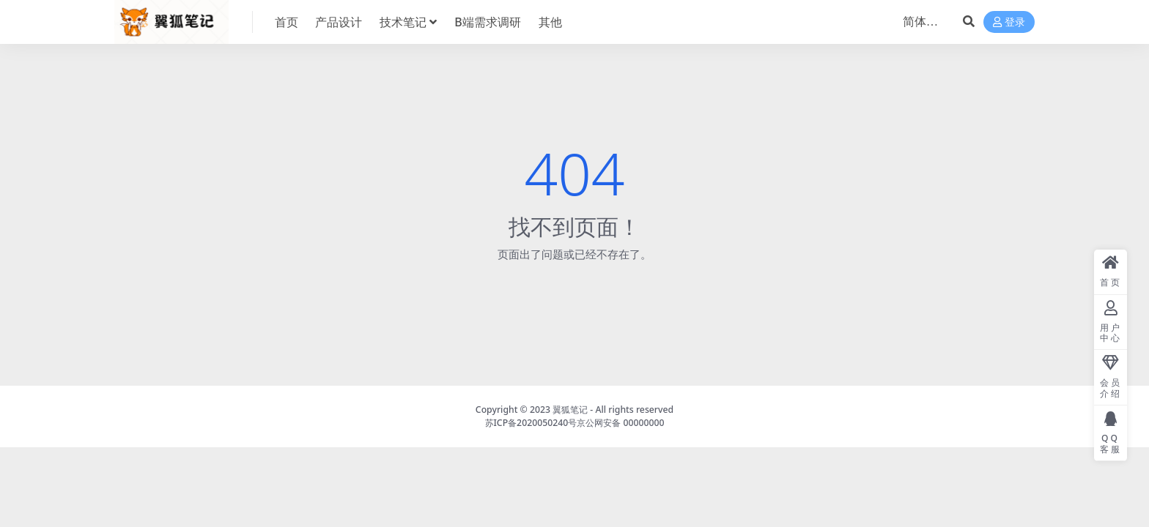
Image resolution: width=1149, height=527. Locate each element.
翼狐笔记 (570, 409)
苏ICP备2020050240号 (531, 422)
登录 (1009, 22)
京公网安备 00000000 (620, 422)
